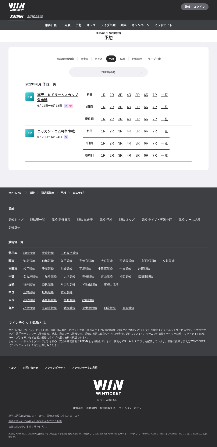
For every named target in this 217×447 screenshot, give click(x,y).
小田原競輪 (105, 268)
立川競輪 (169, 261)
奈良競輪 (48, 284)
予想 (79, 25)
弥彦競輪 (29, 261)
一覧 (164, 95)
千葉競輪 (48, 268)
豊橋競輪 (88, 276)
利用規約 (91, 408)
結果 (124, 25)
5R (137, 95)
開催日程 (51, 25)
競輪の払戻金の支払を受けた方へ (27, 426)
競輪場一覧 (37, 219)
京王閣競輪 (148, 261)
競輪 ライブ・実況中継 (157, 219)
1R (103, 95)
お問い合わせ (30, 367)
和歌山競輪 (89, 284)
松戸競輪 (29, 268)
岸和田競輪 (111, 284)
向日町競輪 (68, 284)
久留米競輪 (49, 308)
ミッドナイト (163, 25)
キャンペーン (140, 25)
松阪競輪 (125, 276)
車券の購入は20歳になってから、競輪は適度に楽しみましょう (44, 415)
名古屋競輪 (30, 276)
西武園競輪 (127, 261)
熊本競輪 (128, 308)
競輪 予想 (106, 219)
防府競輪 (66, 292)
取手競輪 (66, 261)
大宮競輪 (107, 261)
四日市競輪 (145, 276)
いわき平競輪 (69, 253)
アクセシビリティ (55, 367)
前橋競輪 (48, 261)
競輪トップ (15, 219)
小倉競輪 (29, 308)
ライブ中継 (108, 25)
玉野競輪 (29, 292)
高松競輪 (29, 300)
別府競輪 (110, 308)
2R (112, 95)
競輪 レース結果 (189, 219)
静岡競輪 (144, 268)
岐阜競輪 (51, 276)
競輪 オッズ (127, 219)
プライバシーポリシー (131, 408)
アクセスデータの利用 (84, 367)
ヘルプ (12, 367)
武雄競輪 (69, 308)
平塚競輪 (85, 268)
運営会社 (78, 408)
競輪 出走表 (85, 219)
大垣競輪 (69, 276)
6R (146, 95)
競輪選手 (14, 227)
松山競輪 (88, 300)
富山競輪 (107, 276)
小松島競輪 (49, 300)
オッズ (91, 25)
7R (155, 95)
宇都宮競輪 (86, 261)
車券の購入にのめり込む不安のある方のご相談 (35, 421)
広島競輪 (48, 292)
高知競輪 (69, 300)
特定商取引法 (107, 408)
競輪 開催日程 (61, 219)
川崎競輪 (66, 268)
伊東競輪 (125, 268)
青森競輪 (48, 253)
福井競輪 (29, 284)
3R (120, 95)
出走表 (66, 25)
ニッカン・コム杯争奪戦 (56, 131)
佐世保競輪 (89, 308)
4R (129, 95)
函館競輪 (29, 253)
